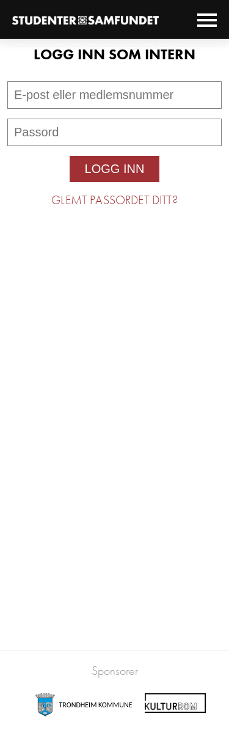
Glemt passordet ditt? (114, 200)
